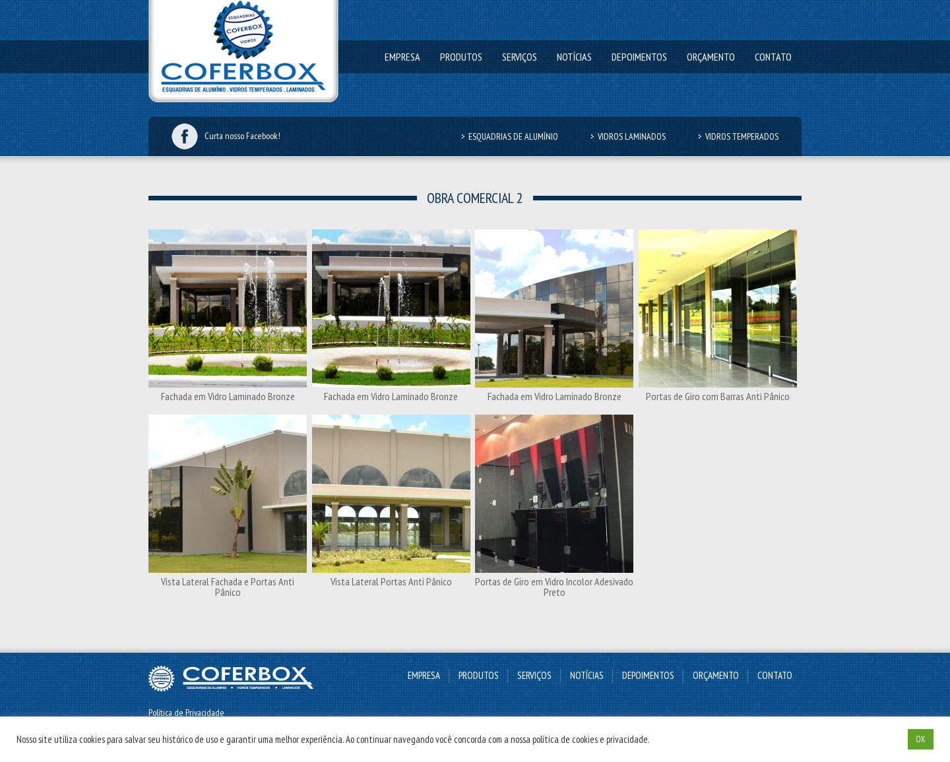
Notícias (574, 56)
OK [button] (921, 739)
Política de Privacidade (186, 712)
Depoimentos (639, 56)
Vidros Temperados (741, 136)
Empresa (402, 56)
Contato (773, 56)
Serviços (519, 56)
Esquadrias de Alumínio (513, 136)
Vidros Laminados (632, 136)
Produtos (461, 56)
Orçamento (711, 56)
